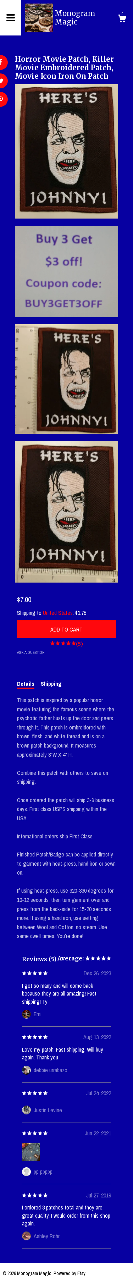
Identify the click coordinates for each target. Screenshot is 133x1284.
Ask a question (31, 652)
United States (58, 613)
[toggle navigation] (10, 17)
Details (25, 684)
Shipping (51, 684)
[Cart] (122, 19)
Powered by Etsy (69, 1273)
